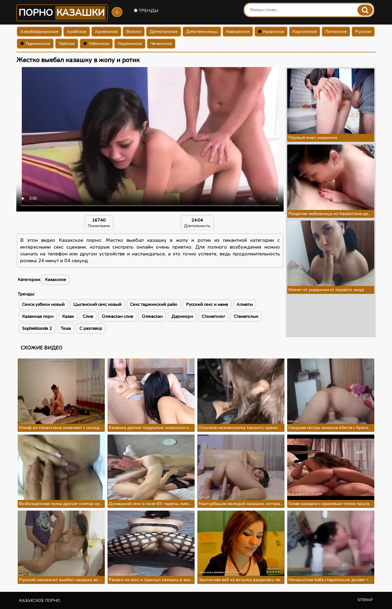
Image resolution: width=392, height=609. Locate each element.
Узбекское (96, 44)
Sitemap (365, 600)
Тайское (67, 44)
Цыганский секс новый (97, 304)
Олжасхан (152, 316)
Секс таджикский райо (153, 304)
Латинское (336, 32)
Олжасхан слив (117, 316)
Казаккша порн (37, 316)
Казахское (271, 32)
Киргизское (304, 32)
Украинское (130, 44)
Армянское (106, 32)
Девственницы (202, 32)
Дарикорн (182, 316)
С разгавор (90, 328)
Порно (62, 13)
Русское (363, 32)
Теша (66, 328)
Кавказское (238, 32)
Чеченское (161, 44)
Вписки (133, 32)
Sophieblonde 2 (37, 328)
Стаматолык (246, 316)
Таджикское (35, 44)
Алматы (245, 304)
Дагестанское (163, 32)
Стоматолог (213, 316)
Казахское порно (39, 600)
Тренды (146, 11)
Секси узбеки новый (43, 304)
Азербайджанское (39, 32)
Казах (68, 316)
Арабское (77, 32)
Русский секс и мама (207, 304)
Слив (88, 316)
